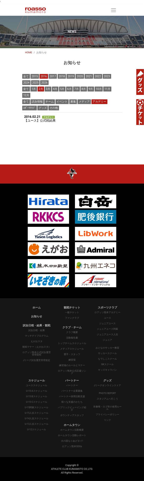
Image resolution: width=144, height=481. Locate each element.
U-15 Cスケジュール (36, 402)
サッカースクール (107, 353)
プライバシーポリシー (107, 414)
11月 (107, 88)
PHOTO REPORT (107, 393)
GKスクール (107, 364)
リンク (107, 420)
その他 (54, 107)
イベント (61, 101)
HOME (28, 52)
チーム (49, 101)
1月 (34, 88)
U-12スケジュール (36, 429)
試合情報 (37, 101)
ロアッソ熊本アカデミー (107, 312)
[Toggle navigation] (113, 10)
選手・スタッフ (72, 354)
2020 (80, 76)
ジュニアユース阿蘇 (107, 329)
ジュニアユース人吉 (107, 334)
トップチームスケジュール (72, 343)
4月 (55, 88)
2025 (35, 82)
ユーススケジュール (36, 385)
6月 (69, 88)
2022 (98, 76)
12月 (26, 95)
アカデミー (99, 101)
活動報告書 (72, 337)
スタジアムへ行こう (107, 398)
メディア (84, 101)
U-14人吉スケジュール (37, 418)
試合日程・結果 (36, 330)
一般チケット (72, 312)
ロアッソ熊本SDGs (72, 446)
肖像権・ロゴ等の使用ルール (107, 407)
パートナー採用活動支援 (72, 396)
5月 (62, 88)
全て (26, 76)
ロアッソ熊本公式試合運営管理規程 (36, 353)
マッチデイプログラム (36, 335)
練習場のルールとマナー (72, 365)
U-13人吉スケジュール (37, 424)
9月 (91, 88)
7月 (76, 88)
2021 (89, 76)
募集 (73, 101)
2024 (26, 82)
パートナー (72, 385)
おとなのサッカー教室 (107, 347)
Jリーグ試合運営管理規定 (36, 360)
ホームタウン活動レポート (72, 435)
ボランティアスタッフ (72, 415)
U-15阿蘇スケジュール (37, 407)
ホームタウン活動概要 (72, 429)
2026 (44, 82)
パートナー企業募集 (72, 391)
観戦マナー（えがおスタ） (36, 346)
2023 (107, 76)
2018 (62, 76)
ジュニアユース (107, 323)
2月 (41, 88)
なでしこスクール (107, 358)
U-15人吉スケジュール (37, 413)
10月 (99, 88)
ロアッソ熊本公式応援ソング (72, 372)
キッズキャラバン (107, 369)
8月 (83, 88)
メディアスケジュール (72, 348)
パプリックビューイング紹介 (72, 408)
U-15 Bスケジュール (36, 396)
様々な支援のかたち (72, 402)
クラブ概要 (72, 332)
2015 (35, 76)
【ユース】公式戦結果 (40, 119)
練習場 (72, 359)
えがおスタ (36, 341)
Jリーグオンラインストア (107, 385)
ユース (107, 318)
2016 (44, 76)
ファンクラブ (72, 318)
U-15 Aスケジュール (36, 391)
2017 (53, 76)
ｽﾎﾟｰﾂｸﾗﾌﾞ (29, 107)
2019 (71, 76)
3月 (48, 88)
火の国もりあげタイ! (72, 440)
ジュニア (107, 340)
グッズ (43, 107)
